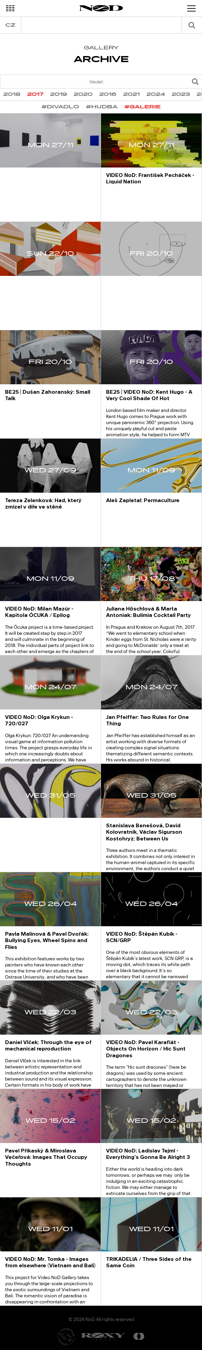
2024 (155, 94)
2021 (131, 94)
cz (10, 25)
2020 (83, 94)
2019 (58, 94)
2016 (107, 94)
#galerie (142, 107)
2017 (35, 94)
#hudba (101, 107)
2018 (12, 94)
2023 (181, 94)
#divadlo (60, 107)
